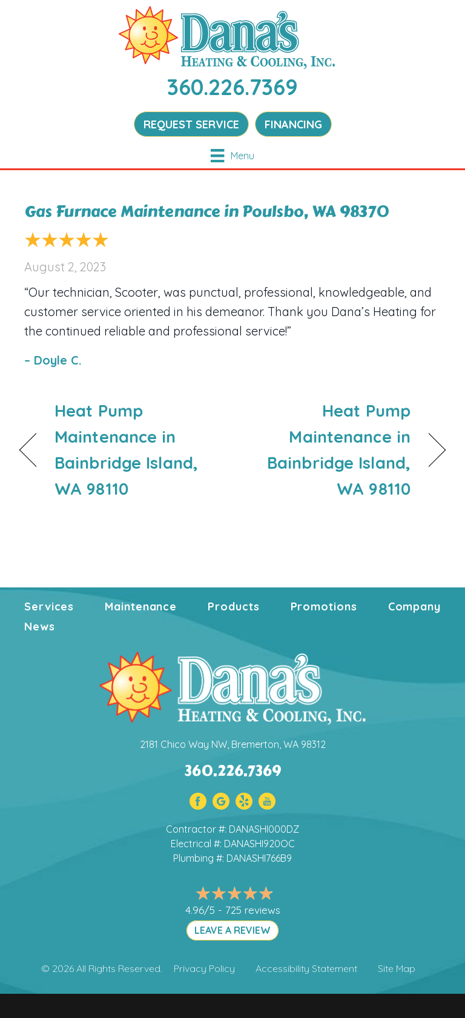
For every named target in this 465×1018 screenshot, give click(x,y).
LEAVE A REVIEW (232, 930)
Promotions (324, 606)
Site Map (396, 968)
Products (233, 606)
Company (414, 606)
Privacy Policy (204, 968)
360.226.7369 (232, 87)
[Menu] (232, 155)
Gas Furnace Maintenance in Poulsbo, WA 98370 (206, 211)
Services (49, 606)
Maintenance (141, 606)
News (39, 626)
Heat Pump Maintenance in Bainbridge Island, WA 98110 (126, 450)
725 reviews (252, 910)
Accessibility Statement (306, 968)
